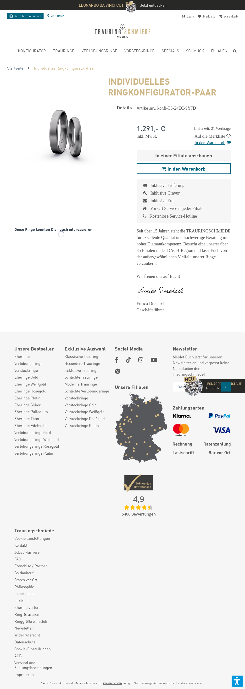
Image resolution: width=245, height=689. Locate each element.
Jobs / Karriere (26, 552)
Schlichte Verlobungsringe (87, 391)
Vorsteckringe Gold (81, 405)
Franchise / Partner (30, 566)
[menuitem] (32, 51)
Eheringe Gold (26, 377)
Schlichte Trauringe (81, 377)
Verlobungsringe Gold (32, 432)
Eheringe (22, 356)
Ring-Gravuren (26, 614)
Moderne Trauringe (81, 384)
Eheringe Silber (27, 405)
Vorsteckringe (26, 370)
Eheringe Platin (27, 398)
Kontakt (20, 545)
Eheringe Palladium (31, 411)
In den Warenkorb (213, 142)
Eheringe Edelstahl (30, 425)
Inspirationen (25, 593)
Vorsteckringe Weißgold (85, 411)
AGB (18, 655)
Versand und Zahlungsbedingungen (33, 665)
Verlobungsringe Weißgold (36, 439)
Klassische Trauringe (82, 356)
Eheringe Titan (26, 418)
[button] (237, 681)
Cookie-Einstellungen (32, 649)
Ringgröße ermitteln (31, 621)
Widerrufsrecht (27, 635)
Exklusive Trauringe (81, 370)
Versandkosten (112, 683)
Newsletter (23, 628)
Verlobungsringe (28, 363)
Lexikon (21, 600)
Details (124, 107)
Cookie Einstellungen (32, 538)
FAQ (17, 559)
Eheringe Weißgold (30, 384)
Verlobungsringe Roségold (36, 446)
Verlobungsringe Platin (33, 453)
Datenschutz (24, 642)
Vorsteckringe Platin (82, 425)
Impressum (24, 674)
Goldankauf (23, 572)
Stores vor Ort (25, 579)
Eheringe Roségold (30, 391)
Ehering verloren (28, 607)
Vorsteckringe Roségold (85, 418)
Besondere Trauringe (82, 363)
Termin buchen (25, 16)
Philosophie (24, 586)
